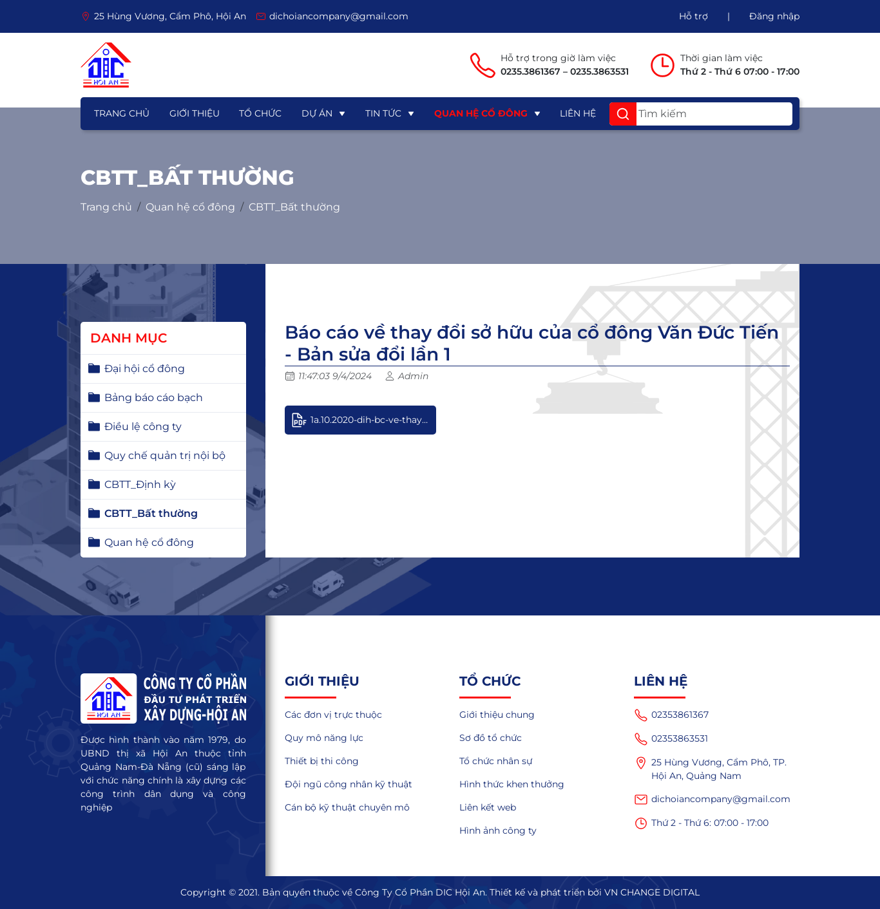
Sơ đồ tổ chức (490, 738)
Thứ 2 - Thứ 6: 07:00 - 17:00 (701, 823)
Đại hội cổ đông (144, 368)
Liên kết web (487, 807)
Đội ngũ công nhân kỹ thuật (348, 784)
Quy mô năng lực (324, 738)
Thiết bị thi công (322, 761)
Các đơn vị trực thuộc (333, 714)
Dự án (316, 113)
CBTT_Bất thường (294, 207)
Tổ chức (260, 113)
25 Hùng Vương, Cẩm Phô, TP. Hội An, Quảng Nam (710, 769)
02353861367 (671, 715)
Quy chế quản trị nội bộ (164, 455)
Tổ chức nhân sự (495, 761)
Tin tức (383, 113)
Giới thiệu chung (497, 714)
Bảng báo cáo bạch (153, 397)
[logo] (106, 65)
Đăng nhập (774, 16)
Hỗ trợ (693, 16)
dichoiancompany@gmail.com (712, 799)
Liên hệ (578, 113)
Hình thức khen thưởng (511, 784)
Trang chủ (121, 113)
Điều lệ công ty (143, 426)
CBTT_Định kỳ (140, 484)
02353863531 (671, 739)
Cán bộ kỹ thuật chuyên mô (347, 807)
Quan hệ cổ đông (481, 113)
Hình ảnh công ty (498, 830)
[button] (622, 114)
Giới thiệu (194, 113)
